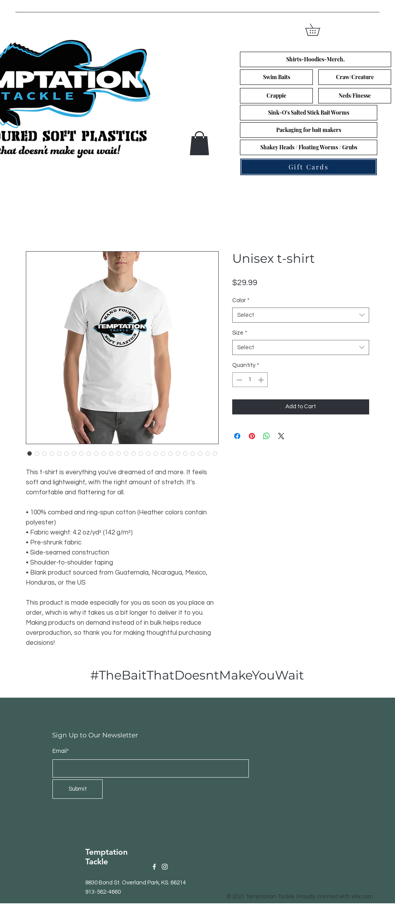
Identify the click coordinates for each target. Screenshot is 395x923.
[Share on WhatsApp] (266, 436)
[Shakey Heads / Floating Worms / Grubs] (308, 147)
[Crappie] (276, 95)
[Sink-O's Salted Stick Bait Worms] (308, 112)
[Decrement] (238, 380)
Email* (60, 751)
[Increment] (262, 380)
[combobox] (300, 315)
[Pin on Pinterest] (252, 436)
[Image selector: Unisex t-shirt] (29, 453)
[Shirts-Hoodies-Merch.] (315, 59)
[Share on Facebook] (237, 436)
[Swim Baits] (276, 77)
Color (241, 300)
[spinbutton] (250, 380)
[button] (318, 30)
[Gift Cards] (308, 167)
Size (239, 333)
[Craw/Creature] (354, 77)
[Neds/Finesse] (354, 95)
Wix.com (362, 896)
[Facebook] (154, 867)
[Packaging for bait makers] (308, 130)
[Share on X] (281, 436)
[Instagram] (165, 867)
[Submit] (77, 789)
